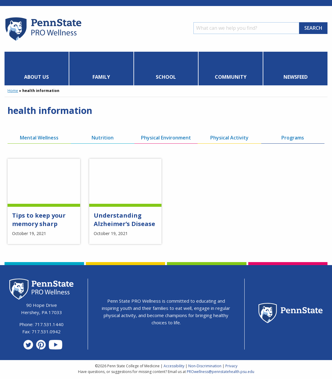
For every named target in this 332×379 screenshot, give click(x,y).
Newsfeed (295, 77)
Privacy (231, 365)
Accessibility (174, 365)
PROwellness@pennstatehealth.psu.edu (220, 371)
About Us (36, 77)
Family (101, 77)
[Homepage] (43, 40)
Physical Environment (166, 137)
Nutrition (103, 137)
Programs (292, 137)
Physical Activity (229, 137)
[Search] (246, 28)
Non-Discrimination (204, 365)
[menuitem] (37, 68)
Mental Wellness (39, 137)
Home (13, 90)
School (166, 77)
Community (230, 77)
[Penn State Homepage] (290, 314)
